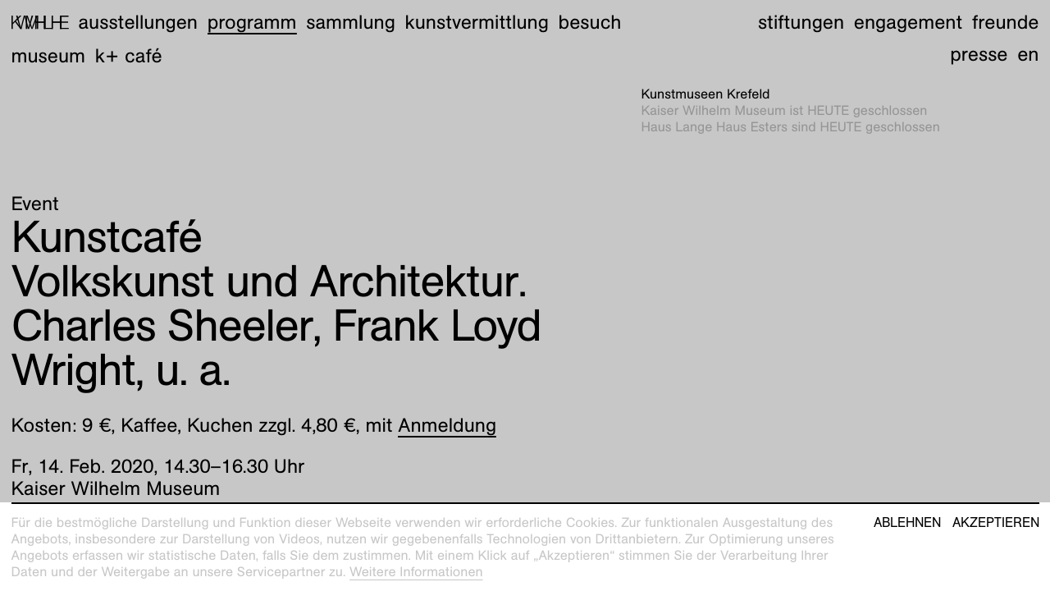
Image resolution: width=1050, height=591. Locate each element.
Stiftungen (801, 22)
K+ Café (128, 56)
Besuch (590, 22)
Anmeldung (447, 425)
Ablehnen (907, 523)
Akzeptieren (995, 523)
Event (35, 203)
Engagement (908, 22)
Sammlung (350, 22)
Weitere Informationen (416, 571)
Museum (48, 56)
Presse (978, 54)
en (1028, 54)
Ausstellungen (138, 22)
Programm (252, 22)
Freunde (1005, 22)
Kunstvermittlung (477, 22)
